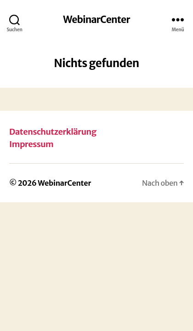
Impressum (31, 144)
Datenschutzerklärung (52, 131)
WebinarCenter (96, 19)
